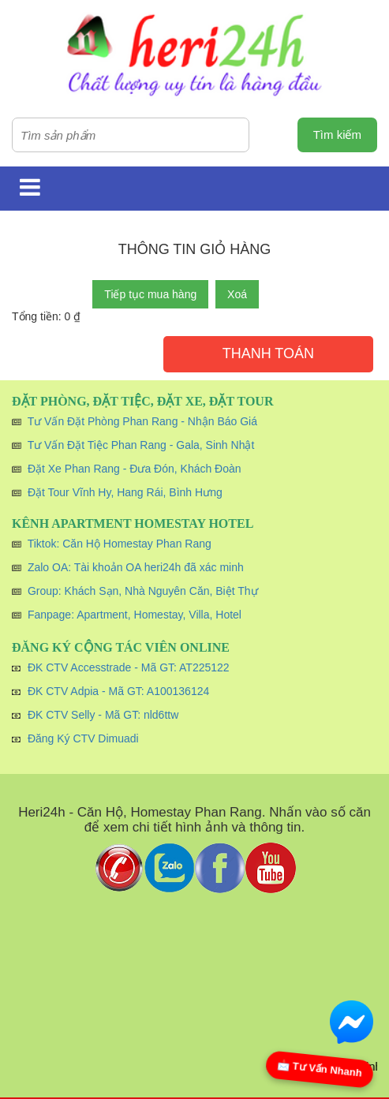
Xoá (237, 294)
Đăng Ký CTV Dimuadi (83, 738)
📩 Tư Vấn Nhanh (320, 1068)
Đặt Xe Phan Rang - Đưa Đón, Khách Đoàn (134, 468)
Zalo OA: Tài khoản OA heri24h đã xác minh (136, 567)
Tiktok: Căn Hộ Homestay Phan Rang (119, 543)
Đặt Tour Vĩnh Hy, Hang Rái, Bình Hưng (125, 492)
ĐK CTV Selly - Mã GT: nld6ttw (103, 714)
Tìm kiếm (337, 134)
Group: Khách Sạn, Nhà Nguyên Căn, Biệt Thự (143, 591)
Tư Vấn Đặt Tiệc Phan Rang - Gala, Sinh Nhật (141, 445)
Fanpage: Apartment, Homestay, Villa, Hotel (134, 614)
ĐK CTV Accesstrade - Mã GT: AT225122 (129, 667)
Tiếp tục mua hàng (150, 294)
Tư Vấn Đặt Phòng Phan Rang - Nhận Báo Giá (142, 421)
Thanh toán (268, 353)
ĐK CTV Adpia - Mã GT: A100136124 (118, 691)
